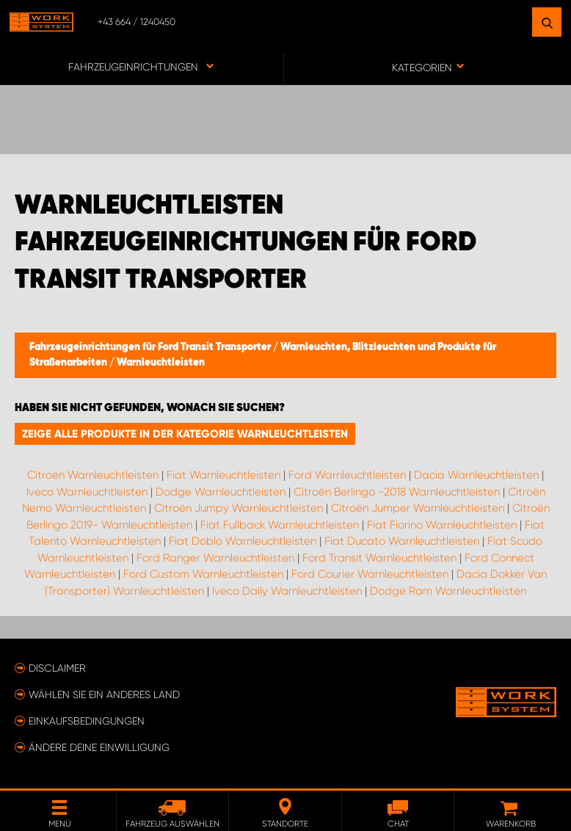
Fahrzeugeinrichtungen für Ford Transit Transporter (151, 347)
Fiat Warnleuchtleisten (223, 475)
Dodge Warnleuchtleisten (221, 491)
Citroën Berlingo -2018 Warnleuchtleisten (397, 491)
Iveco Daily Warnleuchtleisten (287, 591)
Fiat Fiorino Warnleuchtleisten (442, 524)
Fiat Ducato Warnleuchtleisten (401, 541)
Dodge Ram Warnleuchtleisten (448, 591)
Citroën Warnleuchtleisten (93, 475)
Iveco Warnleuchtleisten (87, 491)
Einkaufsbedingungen (87, 721)
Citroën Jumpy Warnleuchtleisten (238, 508)
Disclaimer (57, 668)
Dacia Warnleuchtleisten (476, 475)
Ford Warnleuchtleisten (347, 475)
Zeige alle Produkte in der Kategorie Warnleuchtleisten (185, 433)
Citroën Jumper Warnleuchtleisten (417, 508)
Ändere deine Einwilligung (99, 747)
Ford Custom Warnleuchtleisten (203, 574)
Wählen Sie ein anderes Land (104, 694)
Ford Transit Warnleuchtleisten (379, 558)
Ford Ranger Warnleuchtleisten (215, 558)
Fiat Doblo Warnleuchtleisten (242, 541)
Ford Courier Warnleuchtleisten (369, 574)
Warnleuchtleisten (161, 363)
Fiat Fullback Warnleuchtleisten (279, 524)
